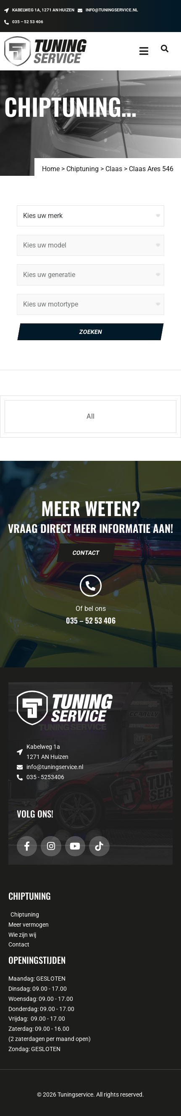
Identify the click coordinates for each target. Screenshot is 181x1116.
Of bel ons (91, 609)
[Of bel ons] (91, 586)
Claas (113, 169)
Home (51, 169)
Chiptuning (82, 169)
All (90, 416)
